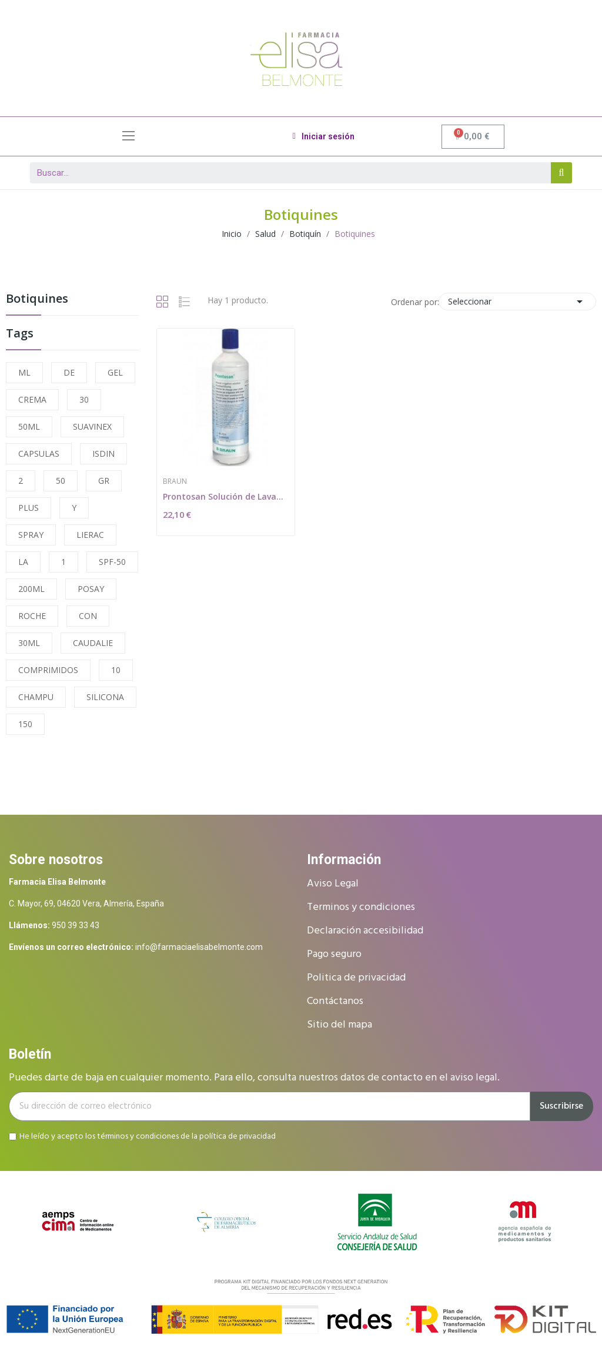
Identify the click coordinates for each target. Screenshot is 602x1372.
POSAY (91, 588)
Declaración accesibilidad (365, 931)
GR (103, 480)
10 (116, 669)
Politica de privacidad (356, 978)
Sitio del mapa (339, 1025)
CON (88, 615)
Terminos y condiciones (361, 907)
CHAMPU (35, 696)
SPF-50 (112, 561)
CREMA (32, 399)
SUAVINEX (92, 426)
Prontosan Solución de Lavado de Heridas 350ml (226, 496)
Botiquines (37, 299)
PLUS (28, 507)
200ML (31, 588)
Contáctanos (335, 1001)
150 (25, 723)
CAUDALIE (93, 642)
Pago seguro (334, 954)
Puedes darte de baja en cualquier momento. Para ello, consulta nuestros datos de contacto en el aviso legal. (254, 1078)
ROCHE (32, 615)
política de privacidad (237, 1136)
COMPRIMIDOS (48, 669)
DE (69, 372)
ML (24, 372)
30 (84, 399)
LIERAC (90, 534)
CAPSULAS (38, 453)
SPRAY (31, 534)
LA (23, 561)
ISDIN (103, 453)
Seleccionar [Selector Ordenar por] (517, 302)
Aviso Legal (333, 884)
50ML (29, 426)
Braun (175, 481)
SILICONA (105, 696)
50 (60, 480)
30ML (29, 642)
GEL (115, 372)
